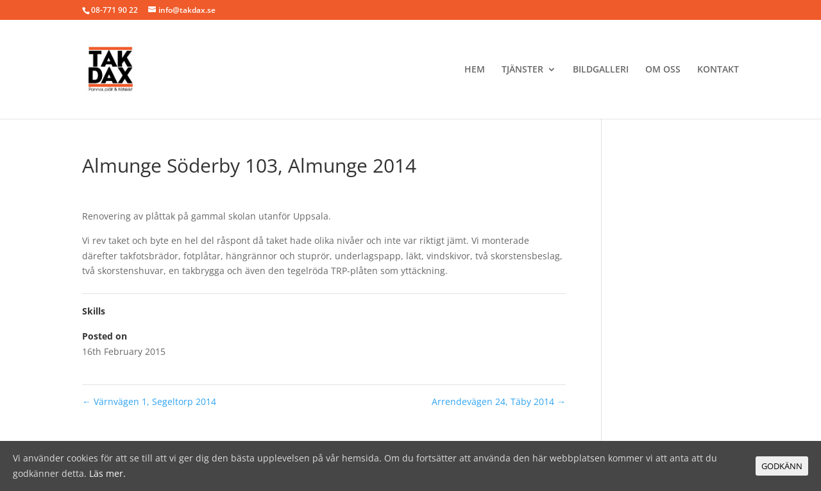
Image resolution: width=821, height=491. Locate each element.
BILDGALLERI (601, 70)
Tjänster (522, 70)
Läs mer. (107, 473)
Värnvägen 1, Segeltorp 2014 (149, 401)
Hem (474, 70)
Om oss (663, 70)
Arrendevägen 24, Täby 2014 (499, 401)
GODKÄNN (781, 466)
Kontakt (718, 70)
